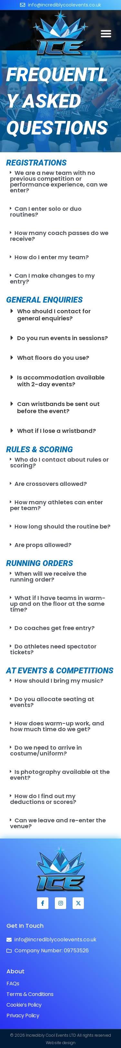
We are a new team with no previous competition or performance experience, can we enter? (58, 181)
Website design (61, 1042)
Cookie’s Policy (24, 1005)
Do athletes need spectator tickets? (53, 649)
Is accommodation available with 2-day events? (61, 381)
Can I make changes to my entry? (52, 278)
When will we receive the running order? (48, 576)
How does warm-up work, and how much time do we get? (57, 726)
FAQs (12, 983)
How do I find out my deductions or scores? (43, 799)
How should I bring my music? (59, 681)
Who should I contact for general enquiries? (54, 314)
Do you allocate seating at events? (52, 702)
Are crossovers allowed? (51, 484)
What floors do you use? (53, 358)
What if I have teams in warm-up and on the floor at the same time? (58, 604)
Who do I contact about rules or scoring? (59, 462)
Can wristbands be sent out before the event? (58, 407)
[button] (106, 33)
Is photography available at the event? (60, 775)
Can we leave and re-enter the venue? (58, 823)
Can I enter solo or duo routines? (46, 212)
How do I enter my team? (52, 257)
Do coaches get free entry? (55, 628)
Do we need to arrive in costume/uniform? (46, 750)
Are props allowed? (43, 545)
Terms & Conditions (29, 994)
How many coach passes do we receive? (59, 236)
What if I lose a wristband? (56, 431)
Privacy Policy (22, 1015)
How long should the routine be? (62, 526)
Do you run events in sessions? (62, 338)
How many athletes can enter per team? (56, 505)
